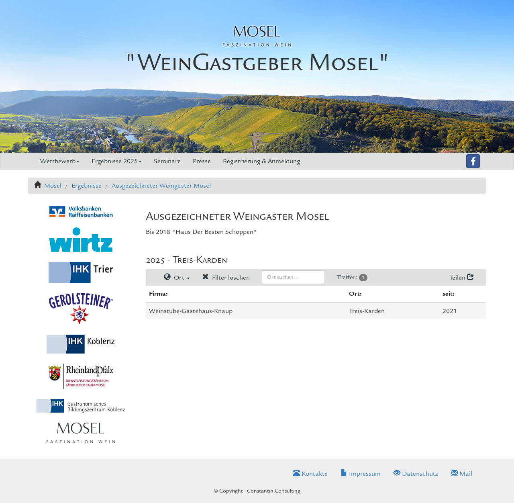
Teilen (461, 278)
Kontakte (310, 474)
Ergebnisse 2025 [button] (117, 161)
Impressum (361, 474)
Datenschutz (416, 474)
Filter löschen (226, 278)
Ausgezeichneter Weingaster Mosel (161, 186)
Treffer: (352, 277)
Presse (202, 161)
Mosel (52, 186)
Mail (461, 474)
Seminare (167, 161)
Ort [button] (177, 278)
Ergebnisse (86, 186)
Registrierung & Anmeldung (261, 161)
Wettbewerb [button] (60, 161)
